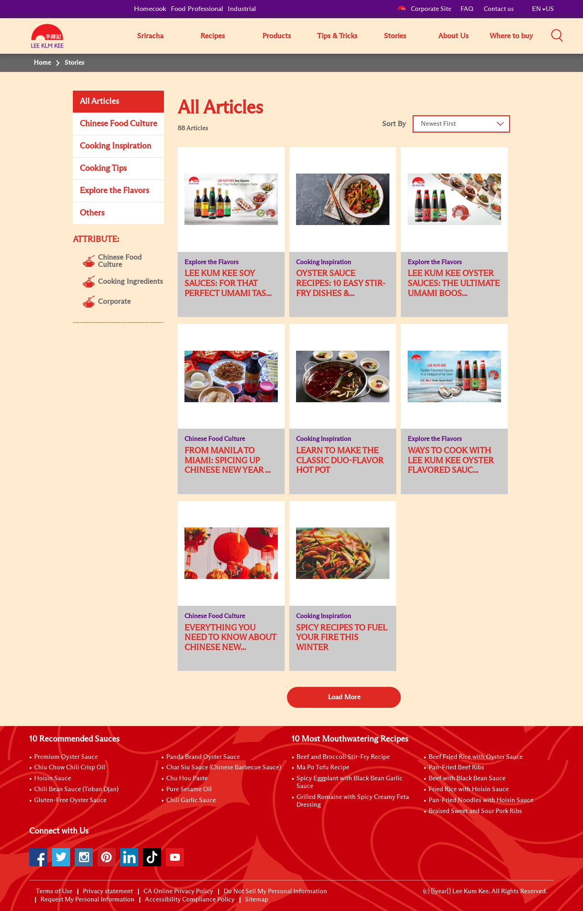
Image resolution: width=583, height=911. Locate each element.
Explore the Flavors (114, 191)
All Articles (99, 101)
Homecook (150, 8)
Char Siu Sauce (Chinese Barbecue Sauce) (223, 767)
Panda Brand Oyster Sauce (203, 757)
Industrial (242, 8)
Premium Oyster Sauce (66, 757)
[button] (557, 35)
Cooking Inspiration (115, 146)
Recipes (212, 36)
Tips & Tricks (337, 36)
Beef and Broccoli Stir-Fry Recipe (343, 757)
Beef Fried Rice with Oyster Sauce (476, 757)
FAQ (467, 9)
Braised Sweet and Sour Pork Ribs (475, 811)
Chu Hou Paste (187, 778)
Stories (395, 36)
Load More (344, 697)
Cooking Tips (103, 168)
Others (92, 213)
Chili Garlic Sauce (191, 800)
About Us (453, 36)
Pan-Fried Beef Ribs (456, 767)
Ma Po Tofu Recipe (323, 767)
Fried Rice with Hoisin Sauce (469, 789)
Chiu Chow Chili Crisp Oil (69, 767)
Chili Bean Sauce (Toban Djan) (76, 789)
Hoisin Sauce (52, 778)
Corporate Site (424, 9)
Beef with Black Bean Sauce (467, 778)
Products (276, 36)
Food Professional (197, 8)
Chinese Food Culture (118, 124)
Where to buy (511, 36)
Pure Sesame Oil (189, 789)
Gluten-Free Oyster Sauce (70, 800)
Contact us (499, 9)
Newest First (438, 124)
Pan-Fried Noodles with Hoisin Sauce (481, 800)
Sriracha (150, 36)
